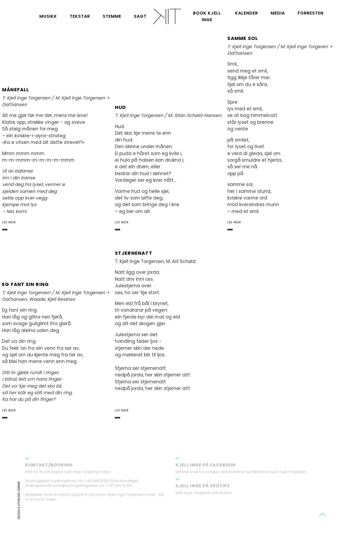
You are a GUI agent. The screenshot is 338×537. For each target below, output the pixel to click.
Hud (120, 107)
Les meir (9, 222)
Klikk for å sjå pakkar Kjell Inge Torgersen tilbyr (68, 478)
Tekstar (80, 16)
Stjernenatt (133, 253)
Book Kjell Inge (207, 16)
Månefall (15, 89)
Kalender (246, 13)
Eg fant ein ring (25, 284)
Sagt (140, 16)
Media (278, 13)
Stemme (112, 16)
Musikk (48, 16)
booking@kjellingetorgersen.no (53, 487)
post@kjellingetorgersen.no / (80, 492)
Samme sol (242, 38)
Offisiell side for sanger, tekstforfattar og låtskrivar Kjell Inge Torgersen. (242, 478)
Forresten (310, 13)
